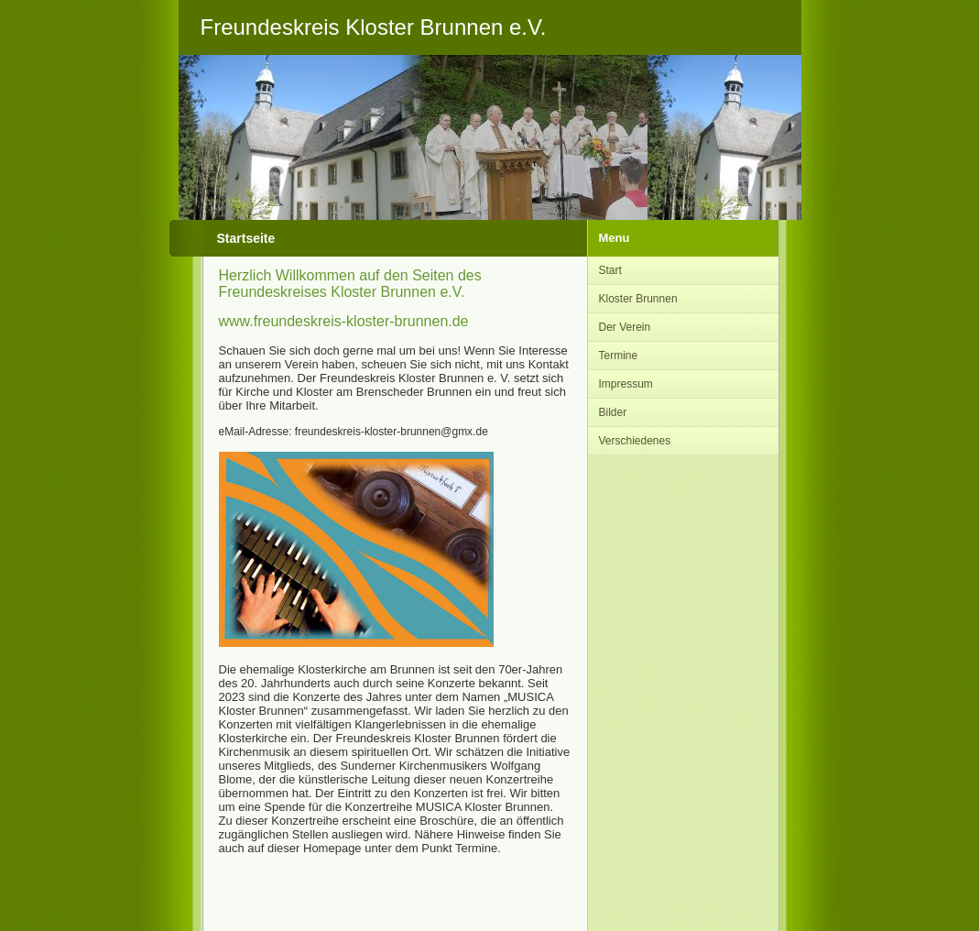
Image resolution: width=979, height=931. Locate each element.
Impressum (626, 384)
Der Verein (625, 327)
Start (610, 270)
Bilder (613, 412)
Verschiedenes (635, 440)
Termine (618, 355)
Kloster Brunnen (638, 298)
